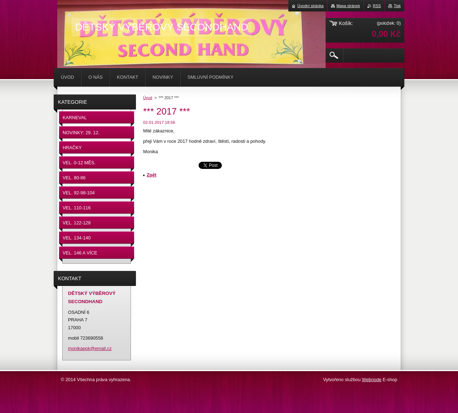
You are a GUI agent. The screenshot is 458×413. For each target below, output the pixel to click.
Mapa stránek (348, 6)
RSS (377, 6)
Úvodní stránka (310, 6)
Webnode (371, 379)
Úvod (147, 98)
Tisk (397, 6)
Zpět (151, 175)
